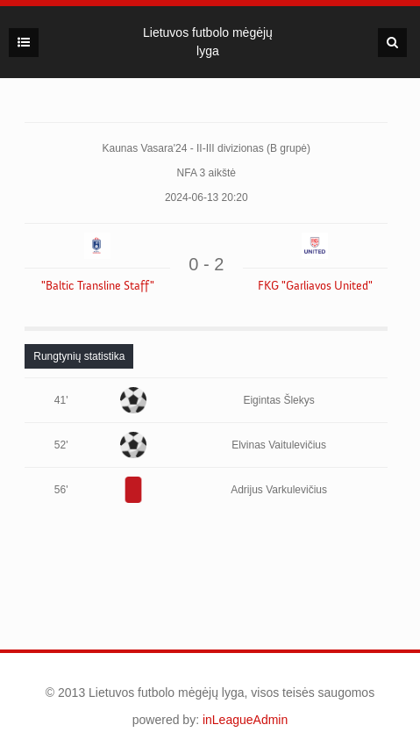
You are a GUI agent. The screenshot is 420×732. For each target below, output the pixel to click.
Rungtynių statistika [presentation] (79, 356)
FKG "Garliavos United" (315, 286)
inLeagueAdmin (245, 720)
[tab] (79, 356)
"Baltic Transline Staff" (97, 286)
